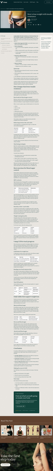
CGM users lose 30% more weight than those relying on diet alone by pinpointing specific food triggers (26, 248)
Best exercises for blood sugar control (6, 41)
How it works (26, 2)
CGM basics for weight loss (6, 45)
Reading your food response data (7, 47)
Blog (37, 2)
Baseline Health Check (18, 2)
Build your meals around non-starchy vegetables (23, 99)
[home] (5, 2)
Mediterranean (21, 115)
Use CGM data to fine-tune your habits (21, 370)
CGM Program (32, 2)
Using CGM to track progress (5, 43)
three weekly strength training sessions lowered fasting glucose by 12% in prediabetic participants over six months (26, 221)
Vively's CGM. (28, 376)
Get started (48, 2)
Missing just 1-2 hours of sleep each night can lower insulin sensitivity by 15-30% (26, 308)
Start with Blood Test (5, 464)
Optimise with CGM (16, 464)
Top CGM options (4, 49)
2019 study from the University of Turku (31, 183)
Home (1, 8)
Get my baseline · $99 (20, 406)
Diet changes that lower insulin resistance (5, 39)
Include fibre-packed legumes (29, 100)
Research (36, 114)
